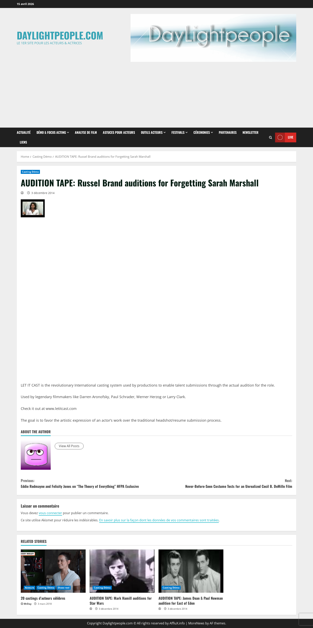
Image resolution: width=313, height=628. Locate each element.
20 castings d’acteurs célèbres (43, 598)
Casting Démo (30, 171)
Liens (23, 142)
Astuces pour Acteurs (119, 132)
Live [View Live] (284, 137)
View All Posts (69, 446)
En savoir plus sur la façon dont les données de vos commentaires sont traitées (159, 520)
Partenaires (228, 132)
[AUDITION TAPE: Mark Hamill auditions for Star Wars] (122, 571)
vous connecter (50, 513)
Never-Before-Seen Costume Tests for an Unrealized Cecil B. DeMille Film (224, 483)
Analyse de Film (86, 132)
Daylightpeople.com (60, 35)
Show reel (63, 587)
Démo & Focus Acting (51, 132)
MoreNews (196, 623)
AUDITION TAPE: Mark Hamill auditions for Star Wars (121, 601)
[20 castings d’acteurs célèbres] (53, 571)
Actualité (24, 132)
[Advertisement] (156, 94)
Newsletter (251, 132)
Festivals (177, 132)
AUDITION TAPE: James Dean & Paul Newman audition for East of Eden (190, 601)
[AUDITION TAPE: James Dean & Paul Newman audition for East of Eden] (190, 571)
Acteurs (29, 587)
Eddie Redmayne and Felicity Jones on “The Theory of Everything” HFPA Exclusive (88, 483)
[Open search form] (270, 137)
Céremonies (201, 132)
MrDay (28, 603)
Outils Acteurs (151, 132)
